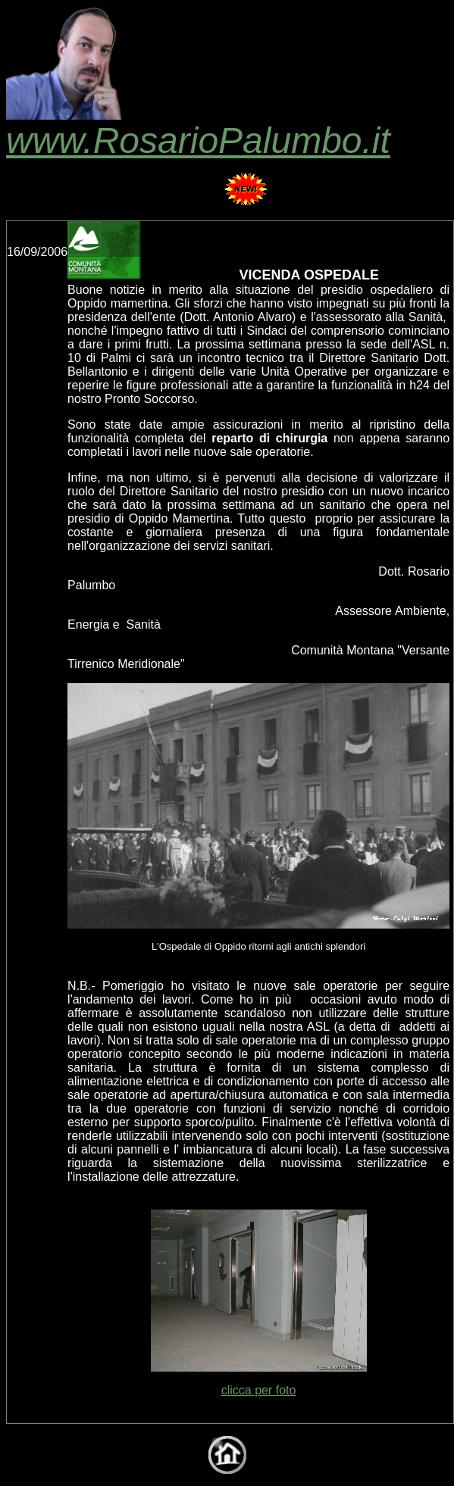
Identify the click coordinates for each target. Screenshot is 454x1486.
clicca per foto (258, 1390)
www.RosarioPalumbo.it (198, 124)
